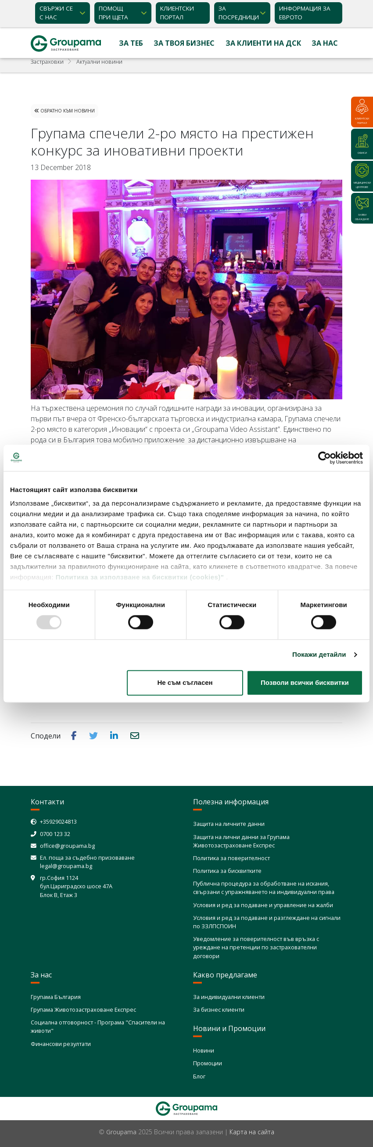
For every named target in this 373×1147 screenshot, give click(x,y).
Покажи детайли (319, 655)
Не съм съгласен (184, 682)
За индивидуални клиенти (229, 997)
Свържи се (56, 13)
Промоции (207, 1063)
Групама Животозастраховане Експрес (83, 1009)
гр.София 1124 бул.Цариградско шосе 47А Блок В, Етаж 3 (76, 886)
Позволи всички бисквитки (305, 682)
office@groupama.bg (67, 846)
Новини (203, 1050)
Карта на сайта (252, 1132)
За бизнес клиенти (218, 1009)
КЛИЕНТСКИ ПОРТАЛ (177, 12)
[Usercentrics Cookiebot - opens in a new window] (324, 457)
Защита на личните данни (229, 824)
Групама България (56, 997)
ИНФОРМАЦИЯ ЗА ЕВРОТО (304, 12)
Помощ (113, 13)
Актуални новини (99, 61)
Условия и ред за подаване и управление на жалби (263, 905)
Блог (199, 1076)
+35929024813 (58, 821)
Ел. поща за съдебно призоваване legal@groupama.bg (87, 862)
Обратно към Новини (64, 111)
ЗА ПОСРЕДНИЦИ (239, 12)
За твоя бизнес (184, 43)
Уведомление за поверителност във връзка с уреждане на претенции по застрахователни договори (256, 947)
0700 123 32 (55, 834)
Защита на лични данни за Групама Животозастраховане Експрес (241, 841)
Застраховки (47, 61)
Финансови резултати (61, 1044)
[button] (75, 735)
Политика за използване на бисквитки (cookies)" (140, 577)
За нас (325, 43)
